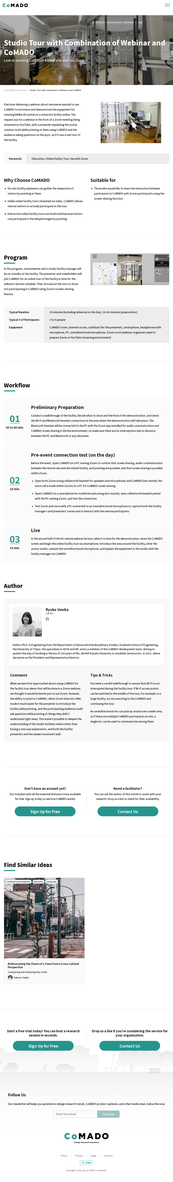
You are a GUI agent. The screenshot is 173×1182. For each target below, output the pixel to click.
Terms (63, 1155)
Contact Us (128, 811)
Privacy (79, 1155)
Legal (93, 1155)
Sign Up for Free (45, 811)
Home (7, 90)
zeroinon (101, 1170)
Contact (108, 1155)
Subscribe (108, 1114)
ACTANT (90, 1170)
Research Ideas (20, 90)
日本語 (88, 1162)
